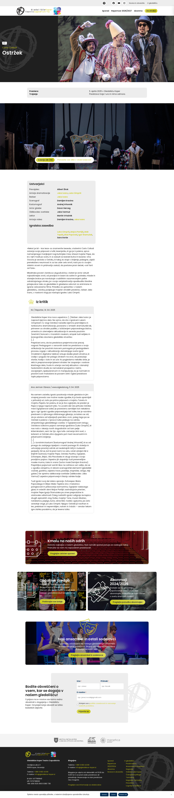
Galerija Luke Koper (133, 772)
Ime (79, 681)
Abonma (138, 11)
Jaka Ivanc (62, 193)
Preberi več (123, 794)
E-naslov (81, 692)
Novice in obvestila (136, 3)
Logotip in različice (133, 785)
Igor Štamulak (85, 234)
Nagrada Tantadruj (134, 780)
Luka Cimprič (75, 193)
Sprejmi (104, 794)
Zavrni (113, 794)
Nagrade (129, 769)
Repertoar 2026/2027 (121, 11)
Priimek (105, 681)
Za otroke (151, 11)
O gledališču (152, 3)
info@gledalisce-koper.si (45, 774)
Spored (105, 11)
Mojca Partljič (77, 232)
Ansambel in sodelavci (135, 766)
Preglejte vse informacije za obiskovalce (84, 785)
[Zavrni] (171, 794)
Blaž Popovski (70, 234)
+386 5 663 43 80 (41, 772)
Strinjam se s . (97, 704)
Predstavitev (131, 763)
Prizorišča (130, 783)
